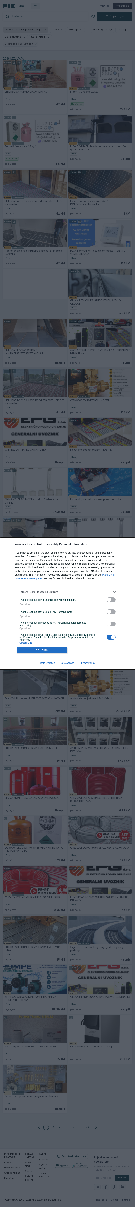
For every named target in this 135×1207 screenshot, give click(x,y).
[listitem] (67, 592)
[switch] (111, 599)
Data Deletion (47, 662)
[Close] (128, 544)
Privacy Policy (87, 662)
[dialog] (67, 604)
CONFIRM (42, 650)
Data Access (67, 662)
